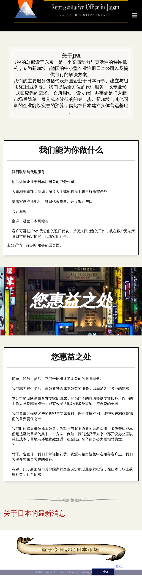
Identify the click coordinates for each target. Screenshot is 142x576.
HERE (119, 566)
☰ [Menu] (134, 15)
